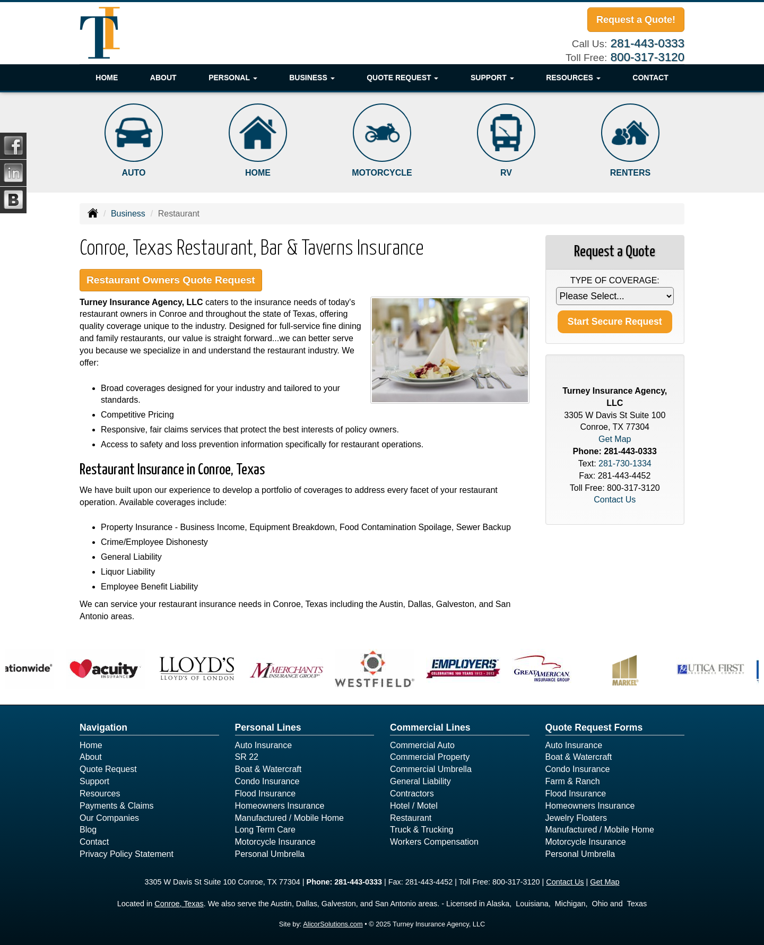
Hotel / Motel (414, 805)
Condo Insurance (267, 781)
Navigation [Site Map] (103, 727)
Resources (100, 793)
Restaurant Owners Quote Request (170, 279)
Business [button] (311, 77)
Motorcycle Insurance (275, 841)
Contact (650, 77)
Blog (88, 829)
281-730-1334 (625, 463)
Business (128, 213)
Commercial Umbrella (431, 769)
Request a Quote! (635, 19)
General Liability (420, 781)
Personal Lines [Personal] (268, 727)
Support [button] (492, 77)
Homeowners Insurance (280, 805)
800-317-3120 (647, 57)
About (163, 77)
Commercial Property (430, 756)
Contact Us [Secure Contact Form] (615, 499)
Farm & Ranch (572, 781)
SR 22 (246, 756)
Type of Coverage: (614, 280)
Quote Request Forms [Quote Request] (594, 727)
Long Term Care (265, 829)
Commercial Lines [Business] (430, 727)
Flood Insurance (265, 793)
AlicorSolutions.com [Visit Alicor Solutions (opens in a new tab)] (332, 924)
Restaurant (410, 817)
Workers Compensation (434, 841)
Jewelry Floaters (576, 817)
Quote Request (108, 769)
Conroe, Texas (179, 903)
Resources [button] (573, 77)
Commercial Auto (422, 745)
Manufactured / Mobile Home (289, 817)
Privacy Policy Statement (126, 854)
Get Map (614, 439)
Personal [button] (233, 77)
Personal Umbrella (270, 854)
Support (94, 781)
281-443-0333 (647, 43)
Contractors (412, 793)
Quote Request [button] (402, 77)
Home (107, 77)
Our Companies (109, 817)
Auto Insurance (263, 745)
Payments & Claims (117, 805)
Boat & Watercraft (268, 769)
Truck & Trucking (421, 829)
